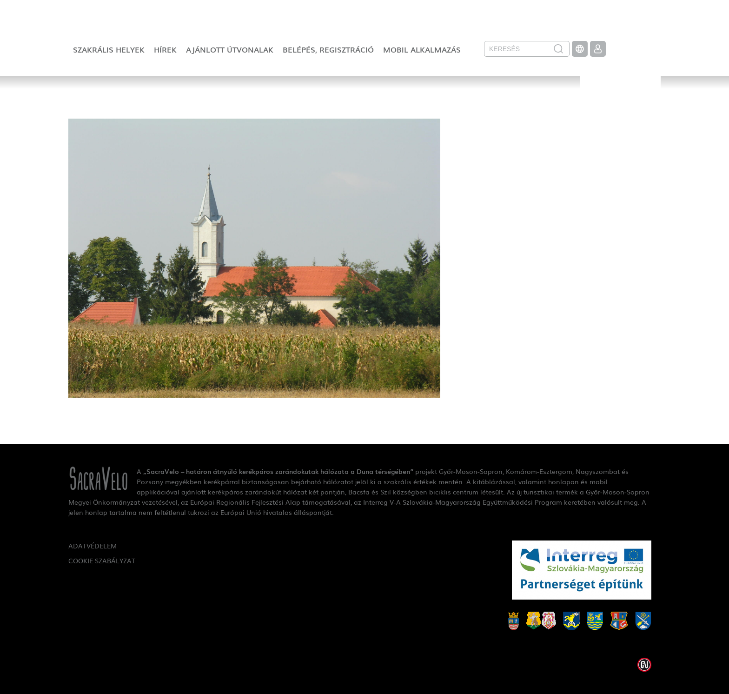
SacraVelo (620, 105)
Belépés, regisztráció (328, 49)
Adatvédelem (92, 545)
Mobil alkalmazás (422, 49)
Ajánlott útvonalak (229, 49)
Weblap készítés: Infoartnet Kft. (644, 665)
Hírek (165, 49)
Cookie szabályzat (101, 560)
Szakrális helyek (109, 49)
